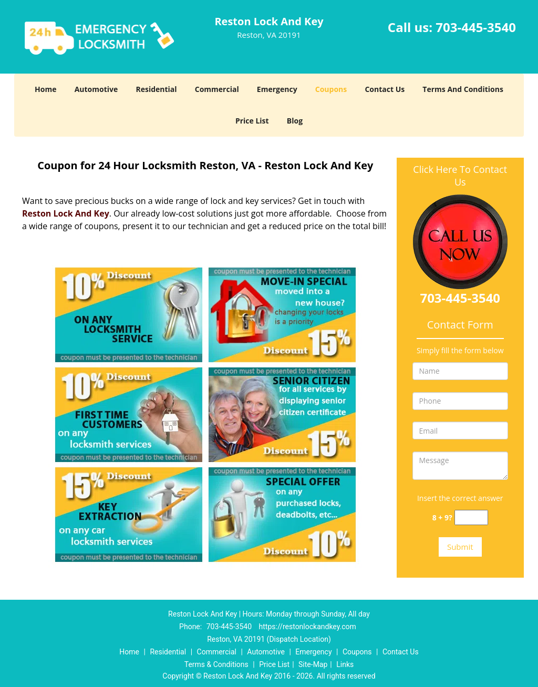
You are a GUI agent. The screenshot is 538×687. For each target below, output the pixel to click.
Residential (156, 89)
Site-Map (312, 664)
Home (45, 89)
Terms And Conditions (462, 89)
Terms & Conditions (216, 664)
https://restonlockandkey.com (307, 626)
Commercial (217, 89)
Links (345, 664)
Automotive (96, 89)
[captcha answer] (471, 517)
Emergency (277, 89)
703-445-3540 (476, 27)
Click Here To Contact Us (460, 175)
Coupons (331, 89)
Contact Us (385, 89)
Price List (252, 121)
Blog (295, 121)
